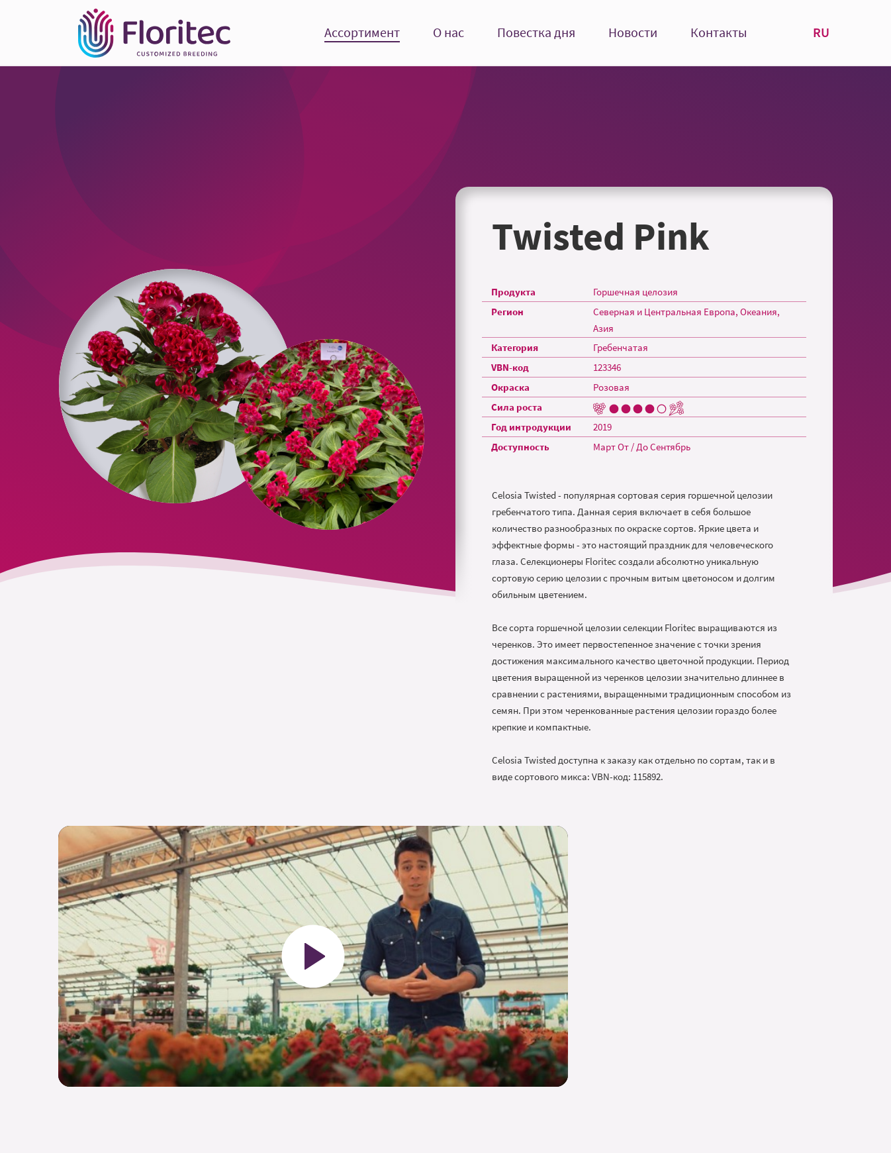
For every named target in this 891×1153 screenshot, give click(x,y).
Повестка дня (536, 33)
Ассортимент (362, 33)
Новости (632, 33)
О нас (448, 33)
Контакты (718, 33)
